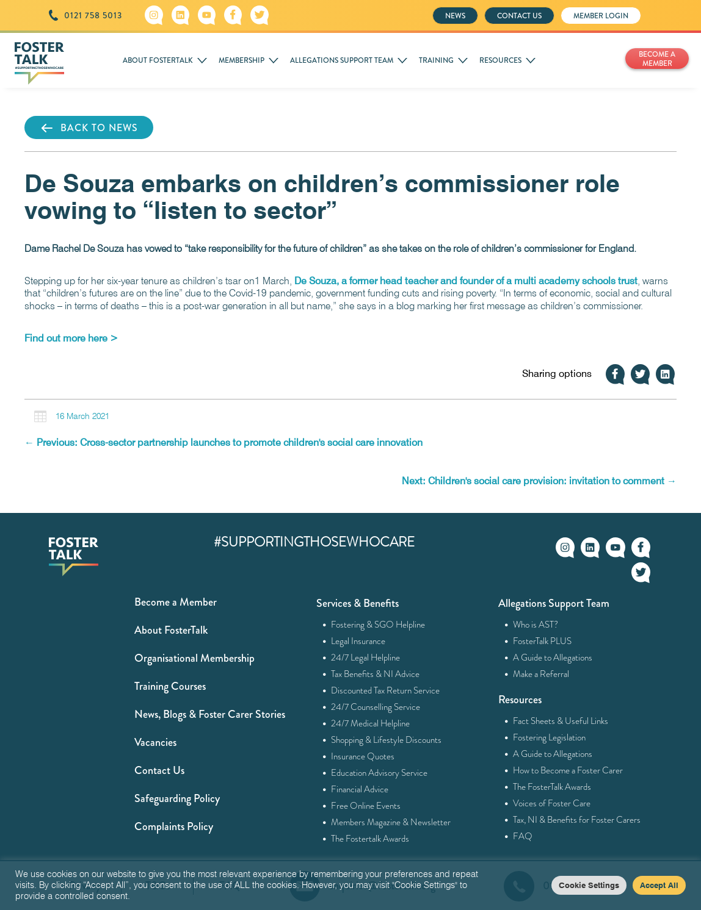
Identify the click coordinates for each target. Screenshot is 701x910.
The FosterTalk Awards (552, 787)
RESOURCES (500, 60)
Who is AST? (536, 624)
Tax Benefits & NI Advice (376, 674)
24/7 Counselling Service (376, 707)
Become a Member (175, 602)
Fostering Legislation (550, 737)
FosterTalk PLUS (543, 641)
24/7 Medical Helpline (371, 723)
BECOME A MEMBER (657, 59)
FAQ (523, 836)
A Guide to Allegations (553, 657)
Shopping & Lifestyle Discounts (386, 740)
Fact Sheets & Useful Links (561, 721)
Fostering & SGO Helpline (378, 624)
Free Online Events (366, 805)
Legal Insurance (358, 641)
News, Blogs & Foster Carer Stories (209, 714)
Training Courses (170, 686)
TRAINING (436, 60)
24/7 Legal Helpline (366, 657)
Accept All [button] (659, 885)
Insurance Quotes (363, 756)
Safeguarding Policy (177, 798)
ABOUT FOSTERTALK (158, 60)
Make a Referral (541, 674)
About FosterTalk (171, 630)
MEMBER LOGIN (600, 15)
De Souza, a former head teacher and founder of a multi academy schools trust (465, 281)
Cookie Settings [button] (589, 885)
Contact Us (159, 770)
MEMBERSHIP (241, 60)
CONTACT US (519, 15)
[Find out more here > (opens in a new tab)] (71, 338)
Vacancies (155, 742)
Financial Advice (360, 789)
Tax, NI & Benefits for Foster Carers (577, 819)
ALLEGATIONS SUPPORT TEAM (341, 60)
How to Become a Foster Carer (568, 770)
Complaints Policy (173, 826)
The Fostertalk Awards (370, 838)
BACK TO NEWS (89, 128)
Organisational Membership (194, 658)
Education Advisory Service (379, 772)
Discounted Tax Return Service (386, 690)
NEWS (455, 15)
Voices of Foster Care (552, 803)
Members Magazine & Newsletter (391, 822)
